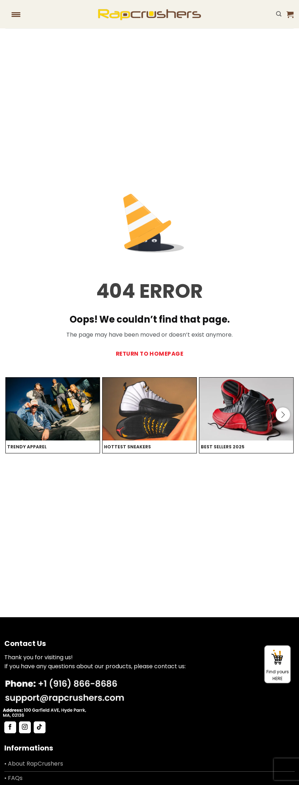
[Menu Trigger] (16, 14)
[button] (290, 14)
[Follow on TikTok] (40, 727)
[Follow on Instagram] (25, 727)
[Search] (278, 14)
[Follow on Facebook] (10, 727)
